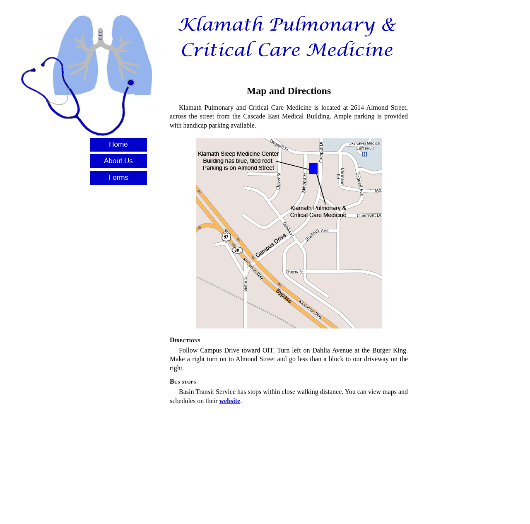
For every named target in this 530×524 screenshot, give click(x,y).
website (230, 400)
